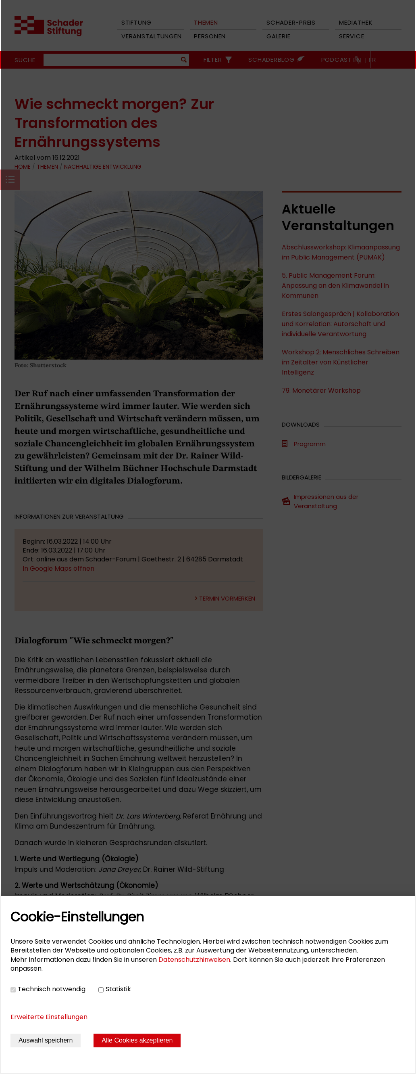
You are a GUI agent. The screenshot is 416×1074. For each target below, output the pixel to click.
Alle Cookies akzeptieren (137, 1040)
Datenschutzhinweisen (194, 959)
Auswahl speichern (46, 1040)
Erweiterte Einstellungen (48, 1017)
